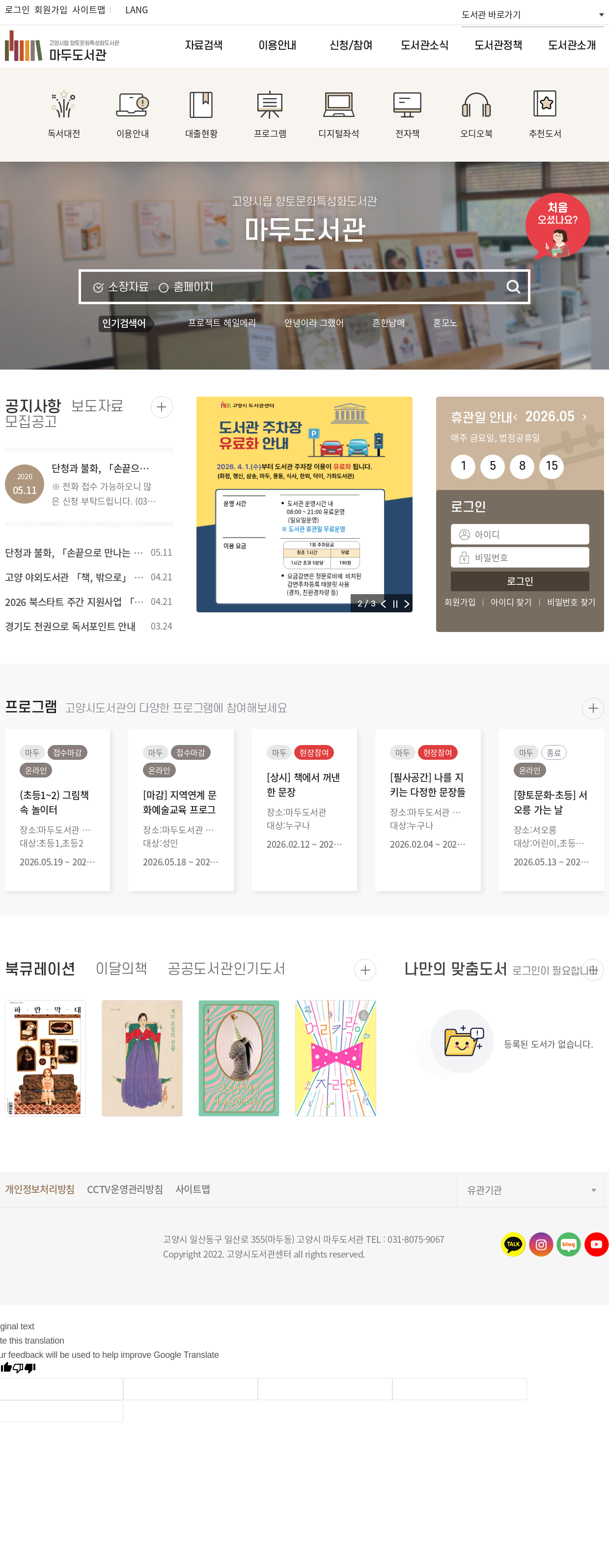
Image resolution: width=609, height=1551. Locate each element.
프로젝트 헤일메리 (222, 322)
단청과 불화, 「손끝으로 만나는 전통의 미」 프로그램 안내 (122, 553)
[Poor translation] (24, 1370)
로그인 (17, 9)
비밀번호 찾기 (571, 602)
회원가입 (50, 9)
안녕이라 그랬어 (314, 322)
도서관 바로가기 (491, 14)
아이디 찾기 (511, 602)
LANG (136, 9)
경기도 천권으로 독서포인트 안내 (70, 626)
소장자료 (128, 287)
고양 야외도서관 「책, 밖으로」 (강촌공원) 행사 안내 (110, 577)
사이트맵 (88, 9)
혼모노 (445, 322)
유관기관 (484, 1190)
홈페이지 (193, 287)
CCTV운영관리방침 (125, 1189)
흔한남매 (388, 322)
